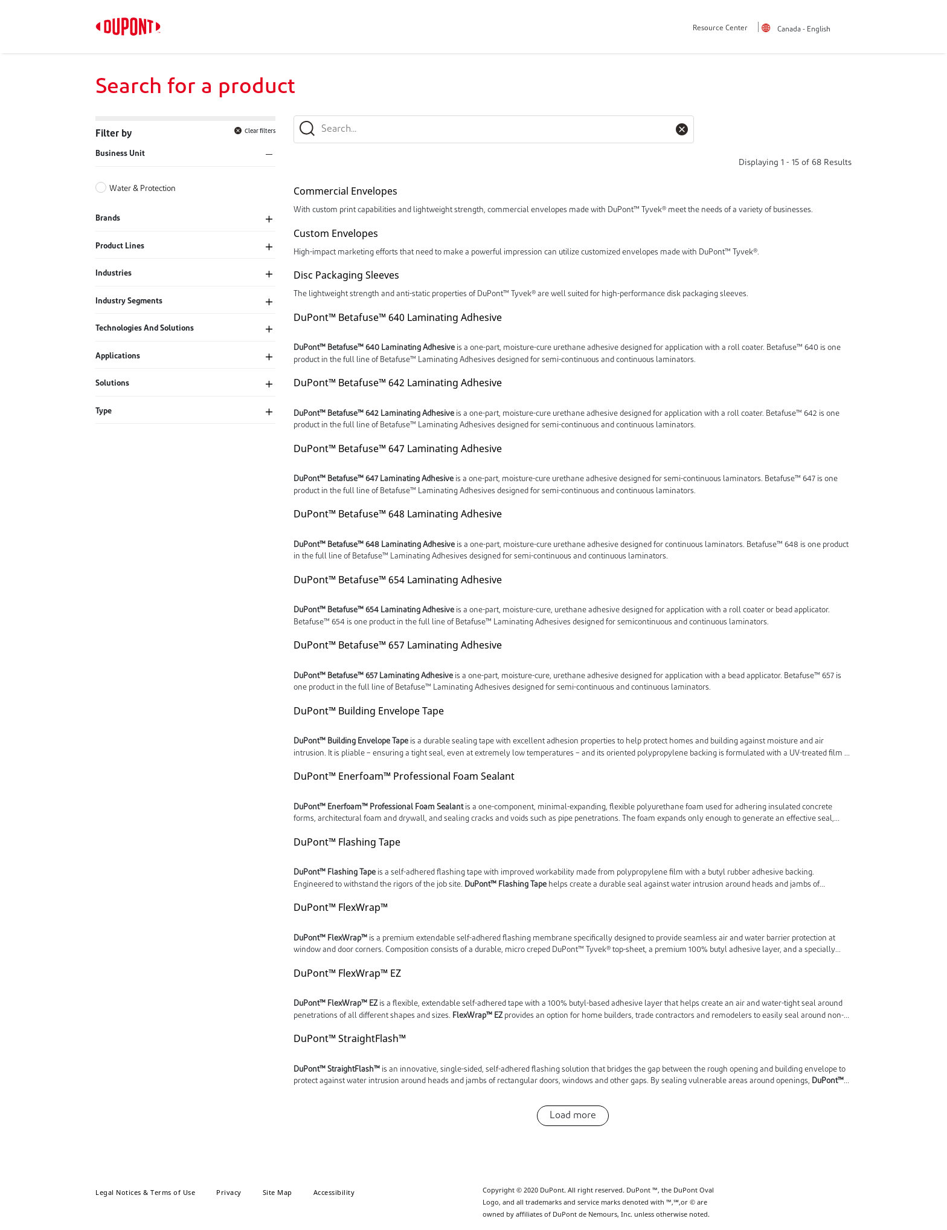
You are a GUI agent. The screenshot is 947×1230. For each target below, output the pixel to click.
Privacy (229, 1192)
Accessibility (334, 1192)
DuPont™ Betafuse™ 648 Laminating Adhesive (398, 513)
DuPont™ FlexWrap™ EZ (347, 973)
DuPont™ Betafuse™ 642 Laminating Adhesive (398, 382)
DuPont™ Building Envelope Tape (369, 710)
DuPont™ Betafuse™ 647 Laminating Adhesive (398, 448)
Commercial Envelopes (345, 191)
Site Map (277, 1192)
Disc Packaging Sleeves (346, 275)
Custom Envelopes (336, 233)
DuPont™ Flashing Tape (347, 842)
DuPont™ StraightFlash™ (350, 1038)
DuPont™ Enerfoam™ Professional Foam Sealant (404, 776)
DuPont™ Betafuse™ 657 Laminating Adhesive (398, 645)
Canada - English (803, 29)
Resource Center (720, 28)
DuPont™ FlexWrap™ (341, 907)
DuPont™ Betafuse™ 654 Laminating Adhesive (398, 579)
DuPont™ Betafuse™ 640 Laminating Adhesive (398, 317)
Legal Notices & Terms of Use (145, 1192)
